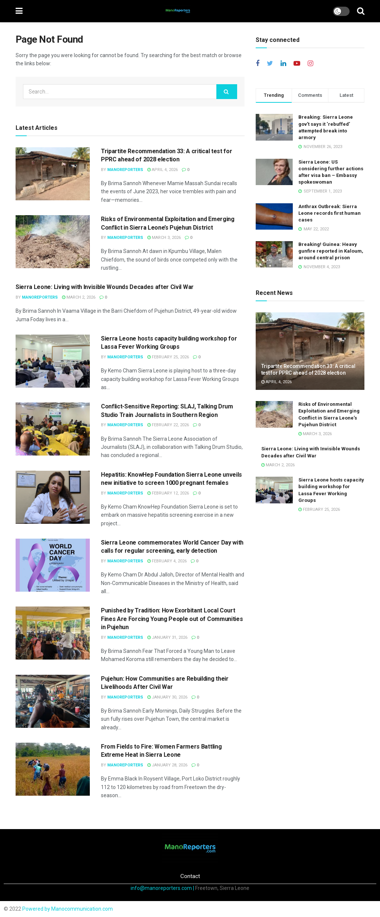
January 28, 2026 (167, 765)
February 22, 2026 (168, 425)
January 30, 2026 (167, 697)
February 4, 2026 (167, 561)
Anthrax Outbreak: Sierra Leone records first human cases (329, 213)
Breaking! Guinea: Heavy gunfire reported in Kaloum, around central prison (330, 250)
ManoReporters (125, 169)
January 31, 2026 (167, 637)
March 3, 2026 (164, 237)
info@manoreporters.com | (163, 888)
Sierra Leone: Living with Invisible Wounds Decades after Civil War (105, 286)
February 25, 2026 (168, 357)
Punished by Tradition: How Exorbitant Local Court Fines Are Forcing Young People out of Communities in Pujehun (172, 619)
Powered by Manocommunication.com (67, 909)
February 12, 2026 (168, 493)
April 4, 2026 (162, 169)
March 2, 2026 (78, 297)
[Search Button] (226, 91)
